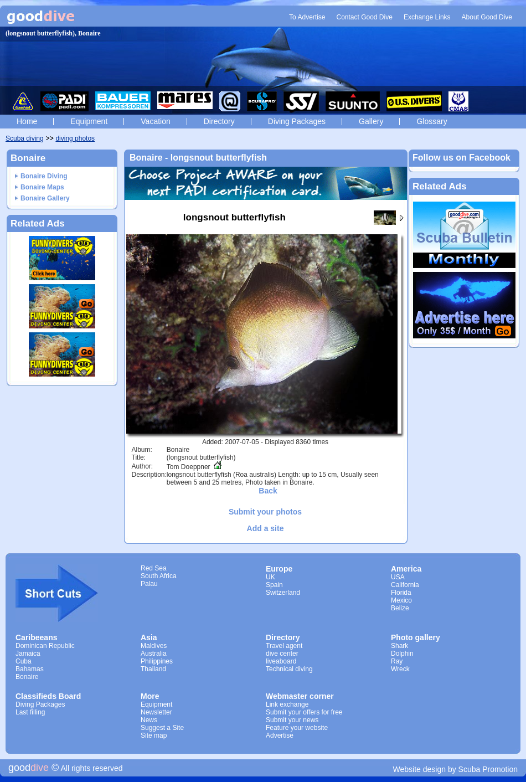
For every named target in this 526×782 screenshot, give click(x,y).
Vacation (155, 121)
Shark (399, 646)
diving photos (75, 138)
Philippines (157, 661)
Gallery (371, 121)
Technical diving (289, 669)
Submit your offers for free (304, 712)
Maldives (154, 646)
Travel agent (284, 646)
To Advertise (307, 17)
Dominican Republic (45, 646)
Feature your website (297, 728)
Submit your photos (265, 511)
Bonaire (27, 677)
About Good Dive (487, 17)
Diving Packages (297, 121)
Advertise (279, 735)
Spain (274, 585)
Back (268, 490)
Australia (154, 653)
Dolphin (402, 653)
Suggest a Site (162, 728)
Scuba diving (25, 138)
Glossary (431, 121)
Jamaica (28, 653)
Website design (419, 769)
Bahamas (30, 669)
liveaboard (281, 661)
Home (27, 121)
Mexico (401, 600)
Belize (400, 608)
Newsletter (156, 712)
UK (270, 577)
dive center (282, 653)
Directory (219, 121)
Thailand (153, 669)
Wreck (400, 669)
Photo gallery (415, 637)
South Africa (159, 576)
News (149, 720)
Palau (149, 584)
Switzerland (283, 592)
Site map (154, 735)
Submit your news (292, 720)
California (405, 585)
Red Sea (154, 568)
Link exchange (287, 704)
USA (398, 577)
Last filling (30, 712)
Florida (401, 592)
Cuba (24, 661)
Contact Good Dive (364, 17)
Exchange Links (427, 17)
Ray (397, 661)
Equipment (88, 121)
